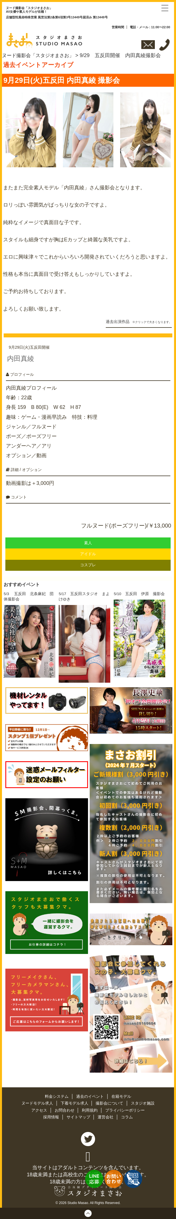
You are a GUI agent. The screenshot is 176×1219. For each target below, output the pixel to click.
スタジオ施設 (143, 1101)
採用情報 (51, 1114)
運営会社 (106, 1114)
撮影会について (110, 1101)
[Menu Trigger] (165, 8)
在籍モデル (121, 1095)
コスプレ (88, 563)
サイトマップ (78, 1114)
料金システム (57, 1095)
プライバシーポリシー (125, 1108)
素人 (88, 541)
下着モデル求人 (74, 1101)
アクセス (39, 1108)
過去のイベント (90, 1095)
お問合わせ (64, 1108)
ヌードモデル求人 (37, 1101)
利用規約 (90, 1108)
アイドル (88, 552)
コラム (127, 1114)
